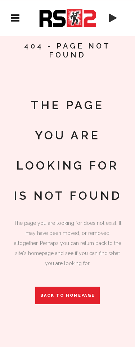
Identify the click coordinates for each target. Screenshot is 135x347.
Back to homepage (67, 295)
